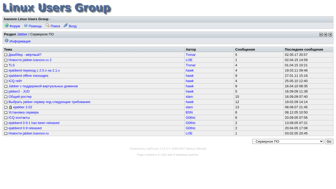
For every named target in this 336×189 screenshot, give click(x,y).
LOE (189, 60)
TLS (9, 65)
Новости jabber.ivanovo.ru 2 (27, 60)
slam (189, 97)
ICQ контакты (17, 118)
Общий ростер (18, 97)
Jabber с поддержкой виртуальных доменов (41, 86)
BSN (189, 112)
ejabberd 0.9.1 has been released (31, 123)
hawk (189, 70)
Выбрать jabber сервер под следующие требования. (47, 102)
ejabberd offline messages (26, 76)
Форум (12, 26)
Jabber (22, 34)
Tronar (191, 55)
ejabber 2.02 (18, 107)
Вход (70, 26)
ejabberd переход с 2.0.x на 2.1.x (32, 70)
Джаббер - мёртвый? (22, 55)
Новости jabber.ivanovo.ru (26, 133)
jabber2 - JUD (17, 91)
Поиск (52, 26)
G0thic (191, 118)
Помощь (33, 26)
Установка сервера (21, 112)
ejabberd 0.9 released (22, 128)
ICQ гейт (13, 81)
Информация (17, 41)
